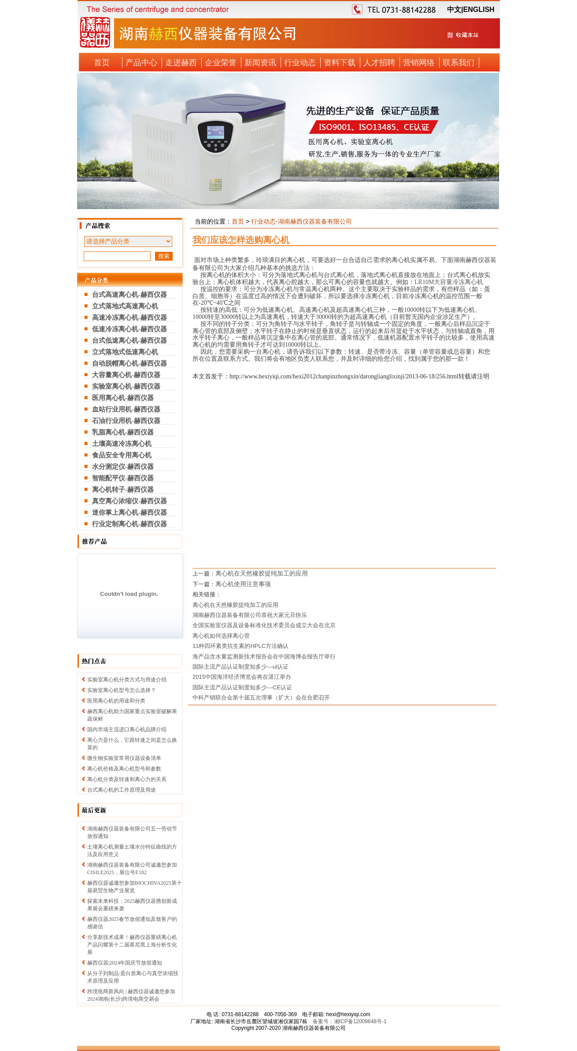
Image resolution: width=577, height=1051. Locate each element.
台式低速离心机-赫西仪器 (129, 340)
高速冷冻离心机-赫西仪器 (129, 317)
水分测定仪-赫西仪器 (123, 466)
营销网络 (419, 62)
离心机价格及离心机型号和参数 (124, 769)
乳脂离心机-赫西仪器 (123, 432)
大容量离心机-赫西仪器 (126, 374)
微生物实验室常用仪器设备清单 (124, 758)
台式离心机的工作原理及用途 (121, 790)
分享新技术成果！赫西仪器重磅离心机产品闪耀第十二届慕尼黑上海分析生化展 (132, 944)
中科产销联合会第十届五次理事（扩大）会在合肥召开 (261, 697)
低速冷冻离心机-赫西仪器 (129, 329)
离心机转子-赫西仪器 (123, 489)
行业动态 (300, 62)
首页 (102, 62)
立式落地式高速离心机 (125, 306)
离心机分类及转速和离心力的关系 (126, 779)
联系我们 (458, 62)
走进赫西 (181, 62)
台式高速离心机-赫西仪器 (129, 294)
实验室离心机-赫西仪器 (126, 386)
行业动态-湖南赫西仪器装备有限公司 (301, 221)
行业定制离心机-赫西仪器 (129, 523)
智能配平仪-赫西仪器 (123, 478)
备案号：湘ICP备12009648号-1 (350, 1021)
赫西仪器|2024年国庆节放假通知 (124, 963)
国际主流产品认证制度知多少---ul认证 (240, 666)
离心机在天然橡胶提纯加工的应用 (261, 573)
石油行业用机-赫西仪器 (126, 420)
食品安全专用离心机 (122, 455)
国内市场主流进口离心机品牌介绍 (126, 729)
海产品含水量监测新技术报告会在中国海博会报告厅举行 (264, 656)
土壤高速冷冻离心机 (122, 443)
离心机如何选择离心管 (221, 635)
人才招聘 (379, 62)
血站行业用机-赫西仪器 (126, 409)
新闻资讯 (260, 62)
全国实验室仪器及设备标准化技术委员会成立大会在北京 (264, 625)
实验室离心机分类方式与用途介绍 (126, 680)
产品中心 (141, 62)
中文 (454, 9)
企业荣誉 (221, 62)
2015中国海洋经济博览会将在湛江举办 (241, 676)
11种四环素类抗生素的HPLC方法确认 (240, 646)
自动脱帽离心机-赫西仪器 (129, 363)
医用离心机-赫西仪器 (123, 397)
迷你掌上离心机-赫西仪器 (129, 512)
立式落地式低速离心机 (125, 351)
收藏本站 (462, 38)
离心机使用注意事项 (243, 583)
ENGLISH (478, 9)
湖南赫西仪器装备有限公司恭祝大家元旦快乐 (249, 615)
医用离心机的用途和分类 (116, 701)
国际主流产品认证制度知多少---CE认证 (242, 687)
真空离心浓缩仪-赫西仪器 (129, 501)
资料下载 (339, 62)
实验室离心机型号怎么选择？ (121, 690)
